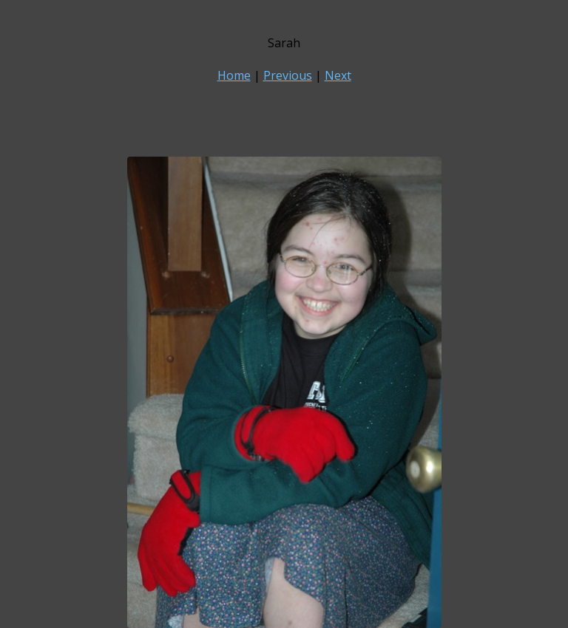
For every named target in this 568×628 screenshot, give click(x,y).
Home (234, 75)
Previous (287, 75)
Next (338, 75)
